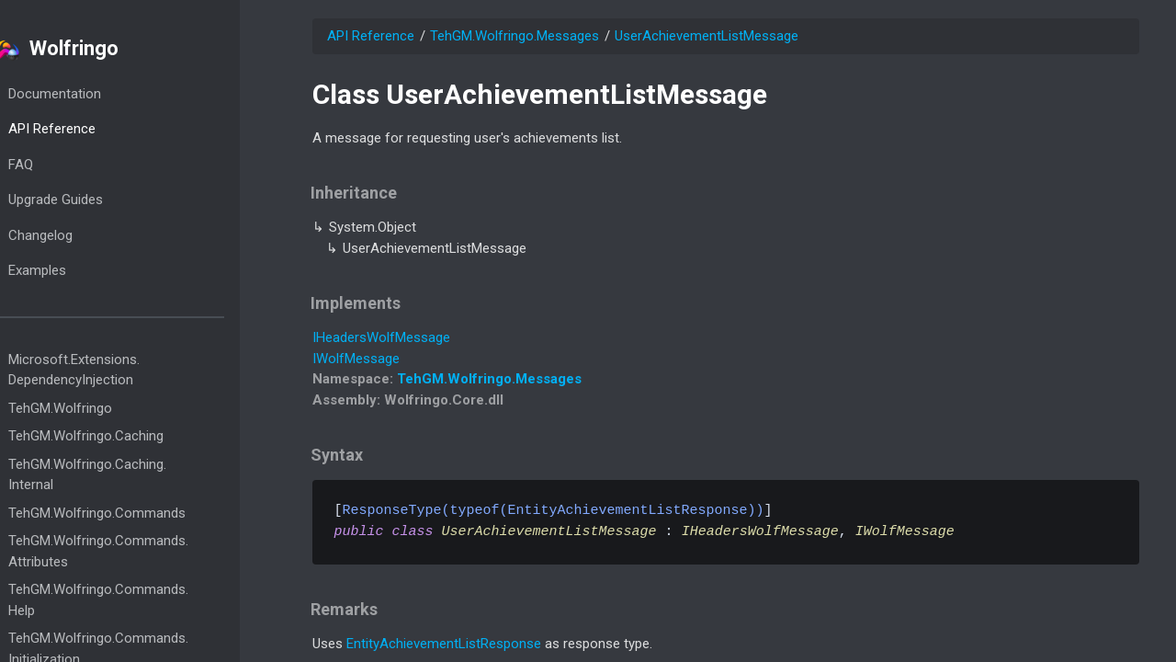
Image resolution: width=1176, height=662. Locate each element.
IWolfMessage (356, 358)
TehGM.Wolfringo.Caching (121, 436)
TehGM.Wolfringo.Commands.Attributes (134, 551)
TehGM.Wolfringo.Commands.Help (134, 600)
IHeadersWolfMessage (381, 337)
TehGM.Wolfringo (96, 408)
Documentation (90, 94)
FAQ (56, 164)
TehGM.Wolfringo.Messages (514, 36)
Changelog (76, 235)
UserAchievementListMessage (706, 36)
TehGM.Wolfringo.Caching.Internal (123, 475)
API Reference (87, 128)
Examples (73, 270)
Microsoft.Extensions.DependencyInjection (109, 370)
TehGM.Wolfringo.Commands (132, 513)
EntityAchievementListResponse (443, 643)
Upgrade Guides (91, 199)
